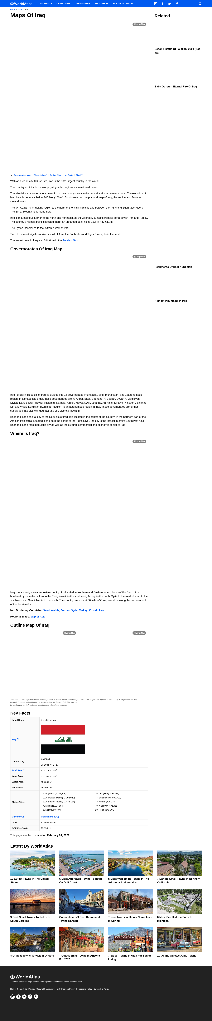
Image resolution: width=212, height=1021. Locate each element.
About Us (50, 989)
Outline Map (55, 175)
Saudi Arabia (51, 610)
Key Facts (68, 175)
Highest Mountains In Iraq (171, 300)
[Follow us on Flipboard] (12, 996)
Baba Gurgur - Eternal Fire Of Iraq (176, 86)
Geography (82, 3)
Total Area (18, 770)
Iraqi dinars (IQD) (50, 816)
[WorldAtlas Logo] (22, 3)
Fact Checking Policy (65, 989)
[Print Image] (139, 24)
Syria (74, 610)
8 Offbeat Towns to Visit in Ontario (32, 955)
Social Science (123, 3)
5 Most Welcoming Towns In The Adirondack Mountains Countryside (128, 882)
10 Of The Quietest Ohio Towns (176, 955)
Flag (79, 175)
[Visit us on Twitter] (24, 996)
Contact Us (22, 989)
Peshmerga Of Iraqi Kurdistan (173, 266)
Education (101, 3)
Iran (101, 610)
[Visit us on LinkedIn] (36, 996)
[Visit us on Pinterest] (30, 996)
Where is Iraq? (40, 175)
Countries (63, 3)
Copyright (40, 989)
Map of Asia (37, 616)
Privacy (31, 989)
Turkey (83, 610)
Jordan (65, 610)
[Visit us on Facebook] (18, 996)
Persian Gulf (70, 240)
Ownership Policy (101, 989)
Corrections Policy (84, 989)
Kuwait (93, 610)
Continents (44, 3)
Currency (18, 816)
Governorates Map (22, 175)
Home (13, 989)
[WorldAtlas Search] (200, 3)
